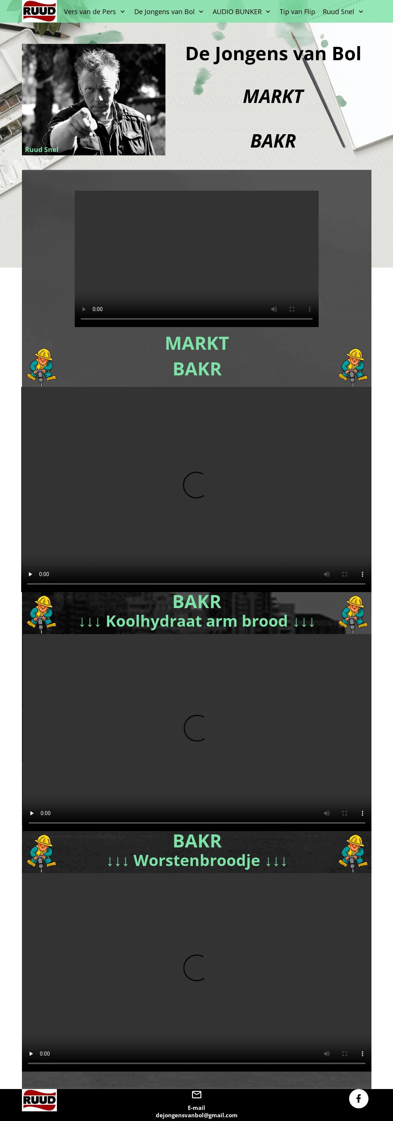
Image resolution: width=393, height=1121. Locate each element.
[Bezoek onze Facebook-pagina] (358, 1098)
